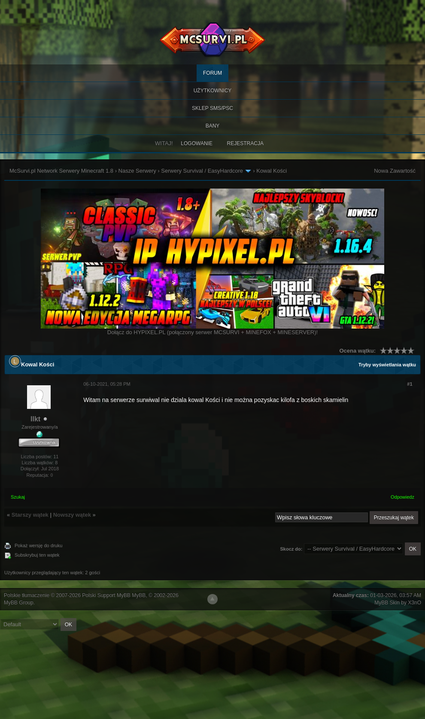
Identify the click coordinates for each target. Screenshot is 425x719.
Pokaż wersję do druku (38, 545)
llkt (35, 419)
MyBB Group (18, 603)
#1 (409, 384)
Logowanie (196, 143)
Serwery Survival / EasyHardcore (202, 171)
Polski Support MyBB (106, 595)
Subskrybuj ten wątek (37, 555)
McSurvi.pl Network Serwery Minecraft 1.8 (61, 171)
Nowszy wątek (72, 515)
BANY (213, 126)
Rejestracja (245, 143)
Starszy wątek (30, 515)
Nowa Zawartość (395, 171)
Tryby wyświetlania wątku (387, 364)
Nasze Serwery (137, 171)
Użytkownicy (213, 91)
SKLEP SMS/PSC (212, 108)
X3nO (414, 603)
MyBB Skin (387, 603)
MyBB (139, 595)
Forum (212, 73)
